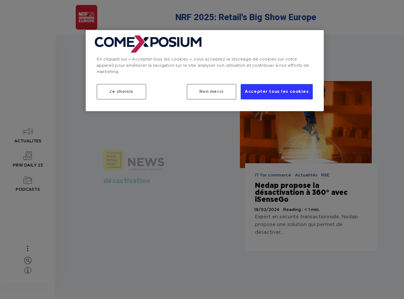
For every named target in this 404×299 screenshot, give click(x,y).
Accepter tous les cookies (276, 92)
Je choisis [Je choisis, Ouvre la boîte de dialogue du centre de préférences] (121, 92)
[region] (205, 71)
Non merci (210, 92)
